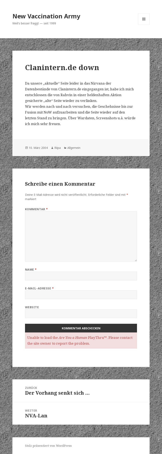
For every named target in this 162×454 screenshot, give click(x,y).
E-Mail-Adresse (39, 288)
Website (32, 307)
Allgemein (73, 148)
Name (31, 269)
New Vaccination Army (46, 16)
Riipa (57, 148)
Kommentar (36, 209)
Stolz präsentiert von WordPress (48, 446)
